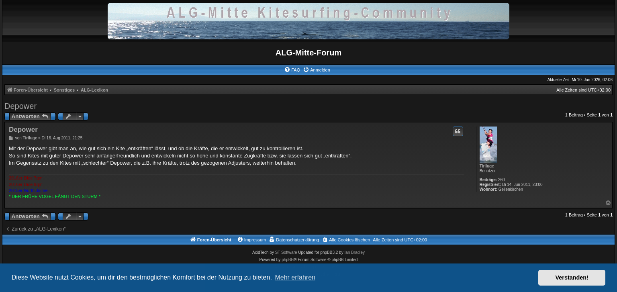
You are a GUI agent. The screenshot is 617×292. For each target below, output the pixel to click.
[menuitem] (292, 70)
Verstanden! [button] (572, 277)
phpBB (288, 259)
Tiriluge (487, 166)
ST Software (286, 252)
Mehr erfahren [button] (295, 277)
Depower (20, 106)
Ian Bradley (354, 252)
